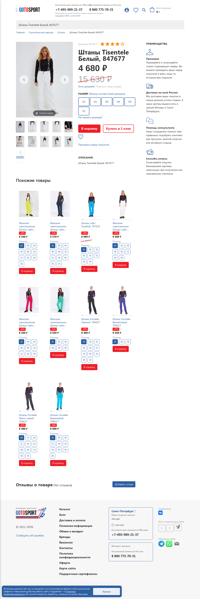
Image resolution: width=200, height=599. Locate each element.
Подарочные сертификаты (78, 574)
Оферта (64, 563)
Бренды (64, 537)
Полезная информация (75, 526)
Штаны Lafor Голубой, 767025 (90, 224)
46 (107, 101)
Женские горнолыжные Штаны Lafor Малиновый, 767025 (27, 325)
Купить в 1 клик (118, 128)
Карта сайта (67, 568)
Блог (62, 514)
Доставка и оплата (72, 520)
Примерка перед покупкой (93, 144)
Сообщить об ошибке (30, 535)
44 (95, 101)
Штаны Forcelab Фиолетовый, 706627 (121, 322)
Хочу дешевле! (86, 86)
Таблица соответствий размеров (107, 93)
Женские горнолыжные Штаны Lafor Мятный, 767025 (59, 323)
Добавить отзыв (124, 484)
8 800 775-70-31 (101, 9)
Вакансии (66, 542)
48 (118, 101)
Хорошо (107, 591)
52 (83, 111)
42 (83, 101)
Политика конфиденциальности (74, 555)
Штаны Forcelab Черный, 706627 (90, 320)
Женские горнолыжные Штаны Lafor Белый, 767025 (121, 228)
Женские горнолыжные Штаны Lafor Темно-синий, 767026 (58, 229)
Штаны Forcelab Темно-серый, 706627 (28, 418)
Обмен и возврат (71, 531)
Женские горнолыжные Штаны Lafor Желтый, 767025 (28, 228)
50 (129, 101)
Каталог (64, 509)
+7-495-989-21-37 (68, 9)
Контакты (66, 548)
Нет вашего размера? (90, 117)
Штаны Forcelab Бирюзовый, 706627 (59, 418)
